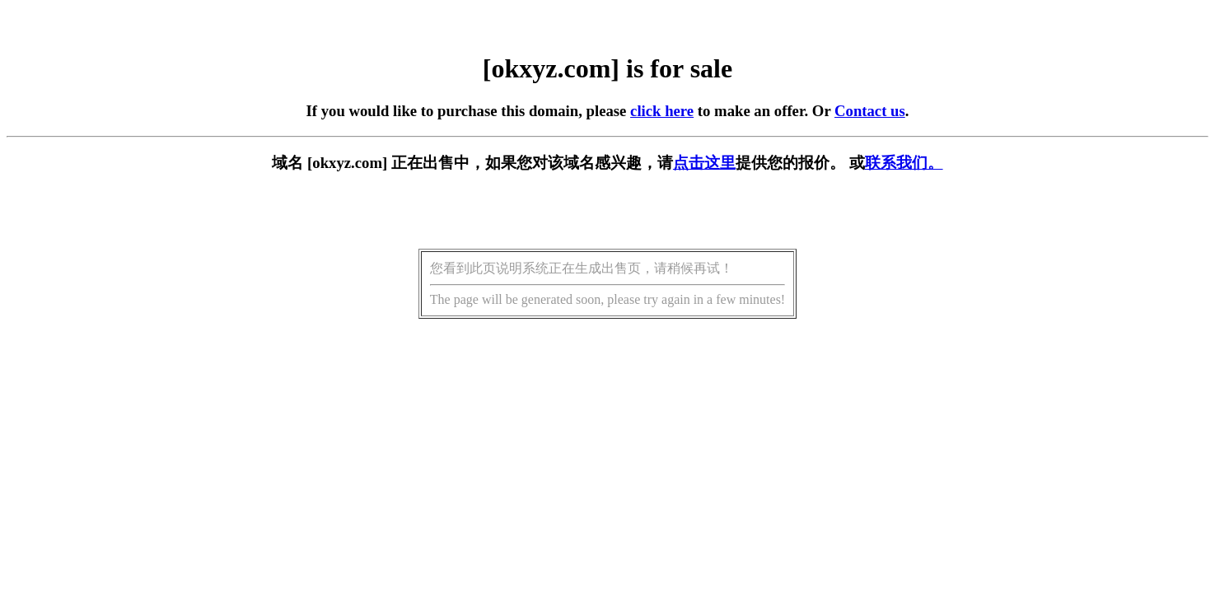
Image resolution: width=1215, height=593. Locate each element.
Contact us (869, 110)
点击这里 (704, 162)
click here (662, 110)
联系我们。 (904, 162)
